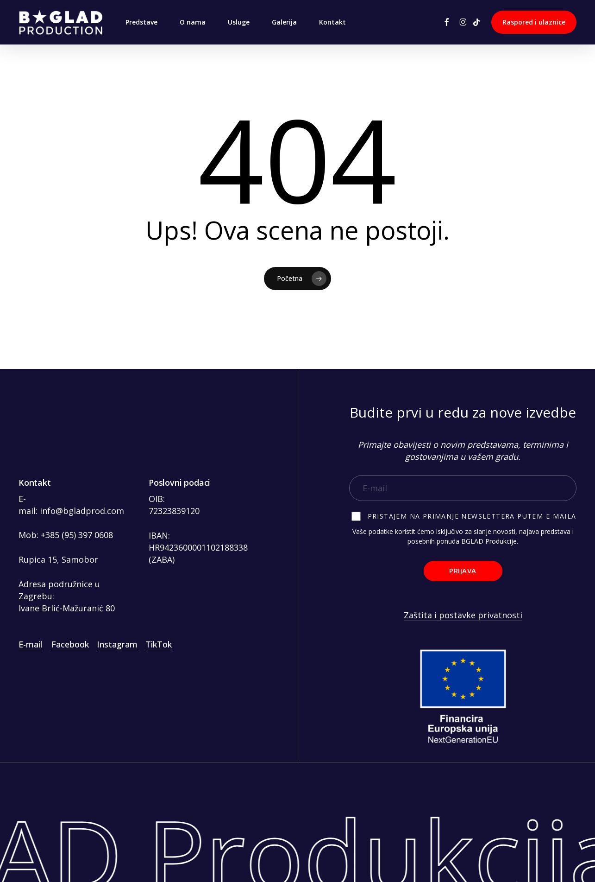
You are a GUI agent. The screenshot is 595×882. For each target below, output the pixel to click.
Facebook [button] (70, 644)
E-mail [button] (30, 644)
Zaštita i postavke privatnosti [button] (463, 615)
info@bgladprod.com (82, 510)
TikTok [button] (158, 644)
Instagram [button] (117, 644)
